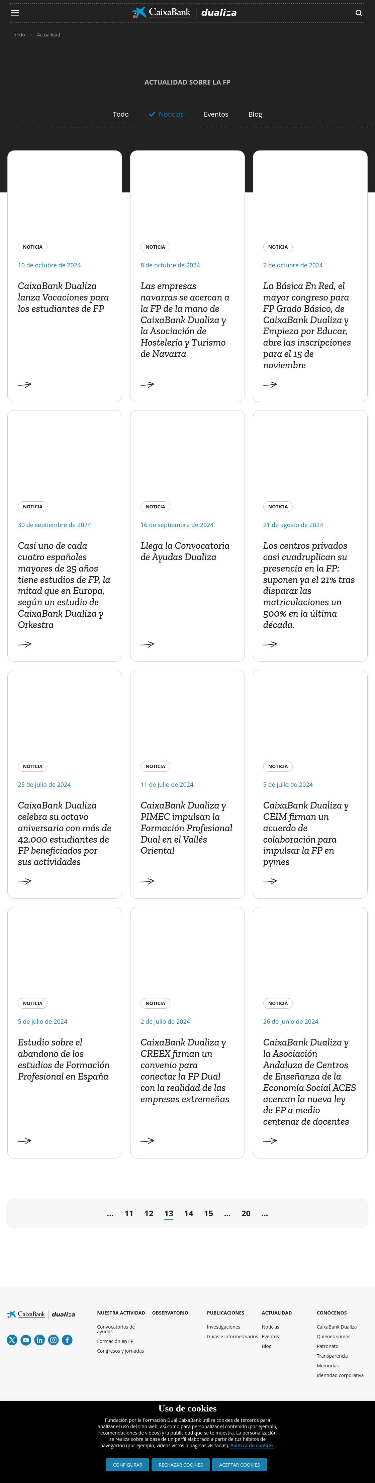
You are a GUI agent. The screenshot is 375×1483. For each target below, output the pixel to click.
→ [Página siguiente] (283, 1215)
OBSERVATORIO (170, 1313)
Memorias (328, 1365)
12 (148, 1213)
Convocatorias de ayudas (116, 1329)
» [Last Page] (346, 1214)
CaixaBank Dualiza (337, 1327)
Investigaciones (224, 1327)
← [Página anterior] (86, 1215)
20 (246, 1213)
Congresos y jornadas (120, 1351)
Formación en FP (115, 1341)
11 (128, 1213)
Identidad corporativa (340, 1375)
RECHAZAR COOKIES (181, 1465)
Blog (255, 114)
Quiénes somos (334, 1336)
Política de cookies (251, 1445)
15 (208, 1213)
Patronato (328, 1346)
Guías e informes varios (232, 1336)
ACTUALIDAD (277, 1313)
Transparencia (332, 1356)
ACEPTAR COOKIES (239, 1465)
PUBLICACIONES (226, 1313)
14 (188, 1213)
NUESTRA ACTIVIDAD (121, 1313)
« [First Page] (19, 1214)
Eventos (216, 114)
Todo (120, 114)
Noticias (171, 114)
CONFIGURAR (127, 1465)
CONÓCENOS (332, 1313)
